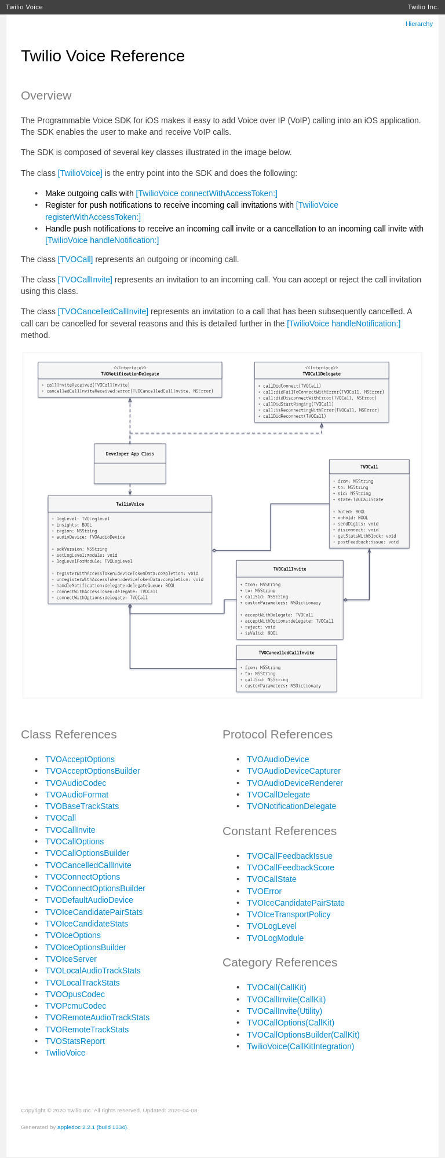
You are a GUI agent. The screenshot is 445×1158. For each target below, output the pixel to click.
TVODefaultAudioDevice (89, 900)
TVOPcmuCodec (75, 1005)
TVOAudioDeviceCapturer (294, 770)
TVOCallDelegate (278, 794)
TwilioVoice (65, 1052)
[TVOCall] (75, 259)
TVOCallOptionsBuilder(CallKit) (303, 1034)
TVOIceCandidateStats (86, 923)
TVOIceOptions (73, 935)
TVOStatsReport (75, 1041)
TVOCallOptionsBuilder (87, 853)
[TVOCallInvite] (85, 279)
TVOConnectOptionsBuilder (95, 888)
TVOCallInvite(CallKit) (286, 999)
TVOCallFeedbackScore (290, 867)
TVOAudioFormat (76, 794)
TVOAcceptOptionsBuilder (92, 770)
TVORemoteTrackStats (87, 1029)
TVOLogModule (275, 938)
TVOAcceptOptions (80, 759)
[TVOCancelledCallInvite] (103, 311)
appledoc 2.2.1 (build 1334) (92, 1127)
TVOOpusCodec (75, 994)
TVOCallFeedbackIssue (290, 856)
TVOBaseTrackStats (82, 806)
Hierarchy (419, 23)
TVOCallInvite (70, 830)
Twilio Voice (24, 6)
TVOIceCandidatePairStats (94, 912)
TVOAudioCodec (75, 783)
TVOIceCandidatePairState (296, 902)
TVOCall (60, 817)
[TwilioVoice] (80, 173)
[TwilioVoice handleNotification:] (102, 240)
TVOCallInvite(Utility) (284, 1011)
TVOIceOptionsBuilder (85, 947)
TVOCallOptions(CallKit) (290, 1022)
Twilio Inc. (423, 6)
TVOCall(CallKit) (277, 987)
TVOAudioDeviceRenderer (295, 783)
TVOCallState (272, 879)
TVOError (264, 891)
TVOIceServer (71, 959)
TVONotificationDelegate (291, 806)
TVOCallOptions (74, 841)
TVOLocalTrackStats (82, 982)
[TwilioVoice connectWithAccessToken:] (207, 193)
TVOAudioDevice (278, 759)
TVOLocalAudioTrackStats (92, 970)
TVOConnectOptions (82, 876)
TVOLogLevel (272, 926)
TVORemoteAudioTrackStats (97, 1017)
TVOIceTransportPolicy (288, 914)
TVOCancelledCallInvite (88, 865)
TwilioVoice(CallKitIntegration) (300, 1046)
